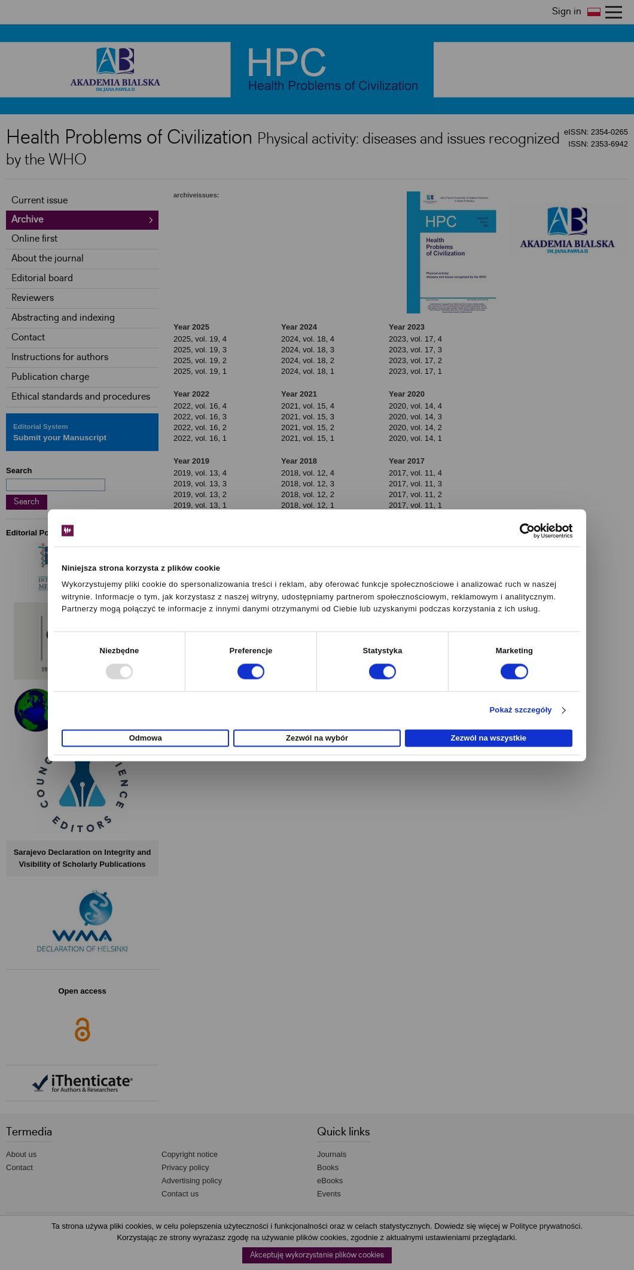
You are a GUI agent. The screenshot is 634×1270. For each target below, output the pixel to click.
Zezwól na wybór (317, 737)
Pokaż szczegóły (521, 710)
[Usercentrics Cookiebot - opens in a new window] (520, 530)
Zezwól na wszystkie (488, 737)
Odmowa (145, 737)
